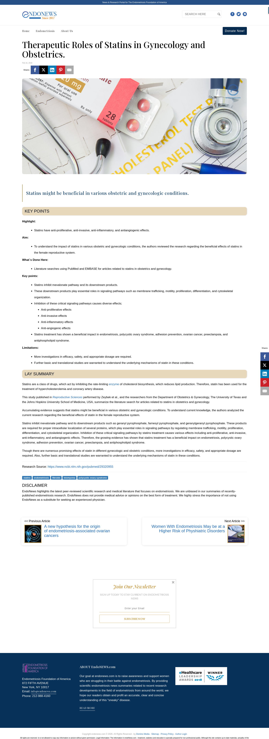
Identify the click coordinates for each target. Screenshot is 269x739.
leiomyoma (69, 477)
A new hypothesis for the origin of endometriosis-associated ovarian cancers (77, 531)
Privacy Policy (167, 734)
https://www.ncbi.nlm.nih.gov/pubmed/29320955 (80, 466)
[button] (134, 586)
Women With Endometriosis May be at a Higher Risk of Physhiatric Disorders (188, 528)
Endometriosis (45, 31)
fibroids (56, 477)
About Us (67, 31)
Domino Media (142, 734)
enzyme (114, 384)
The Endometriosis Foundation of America (147, 2)
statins (27, 477)
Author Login (181, 734)
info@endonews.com (43, 691)
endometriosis (41, 477)
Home (26, 31)
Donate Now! (235, 31)
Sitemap (155, 734)
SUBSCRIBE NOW (134, 618)
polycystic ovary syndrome (93, 477)
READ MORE (87, 708)
